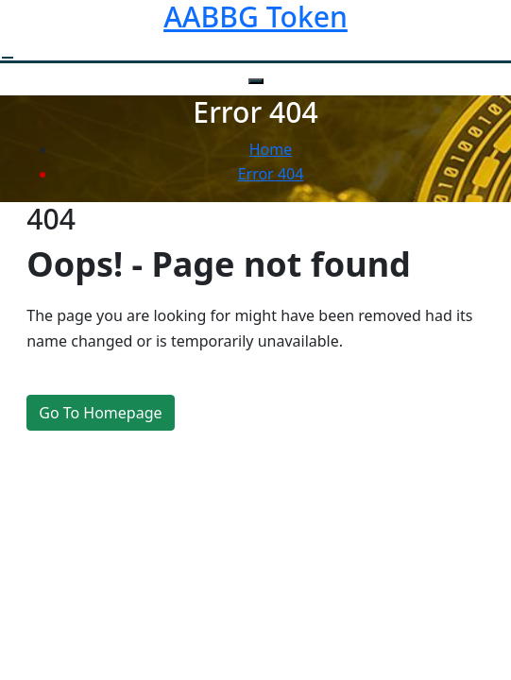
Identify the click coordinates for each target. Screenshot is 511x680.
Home (271, 149)
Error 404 (271, 173)
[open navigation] (7, 57)
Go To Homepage (100, 412)
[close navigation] (256, 81)
